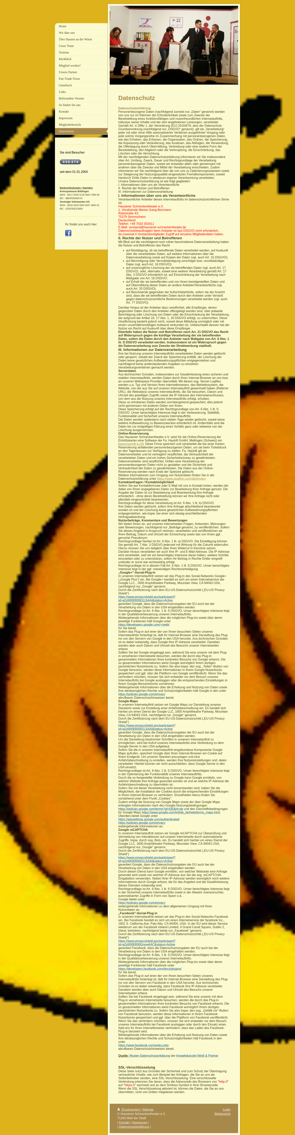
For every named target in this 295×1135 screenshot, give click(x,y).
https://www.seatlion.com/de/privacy (181, 478)
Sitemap (147, 1109)
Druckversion (129, 1109)
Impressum (139, 1122)
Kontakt (124, 1122)
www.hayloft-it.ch (130, 444)
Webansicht (222, 1113)
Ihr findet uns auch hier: (81, 224)
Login (226, 1109)
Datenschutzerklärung (134, 1126)
